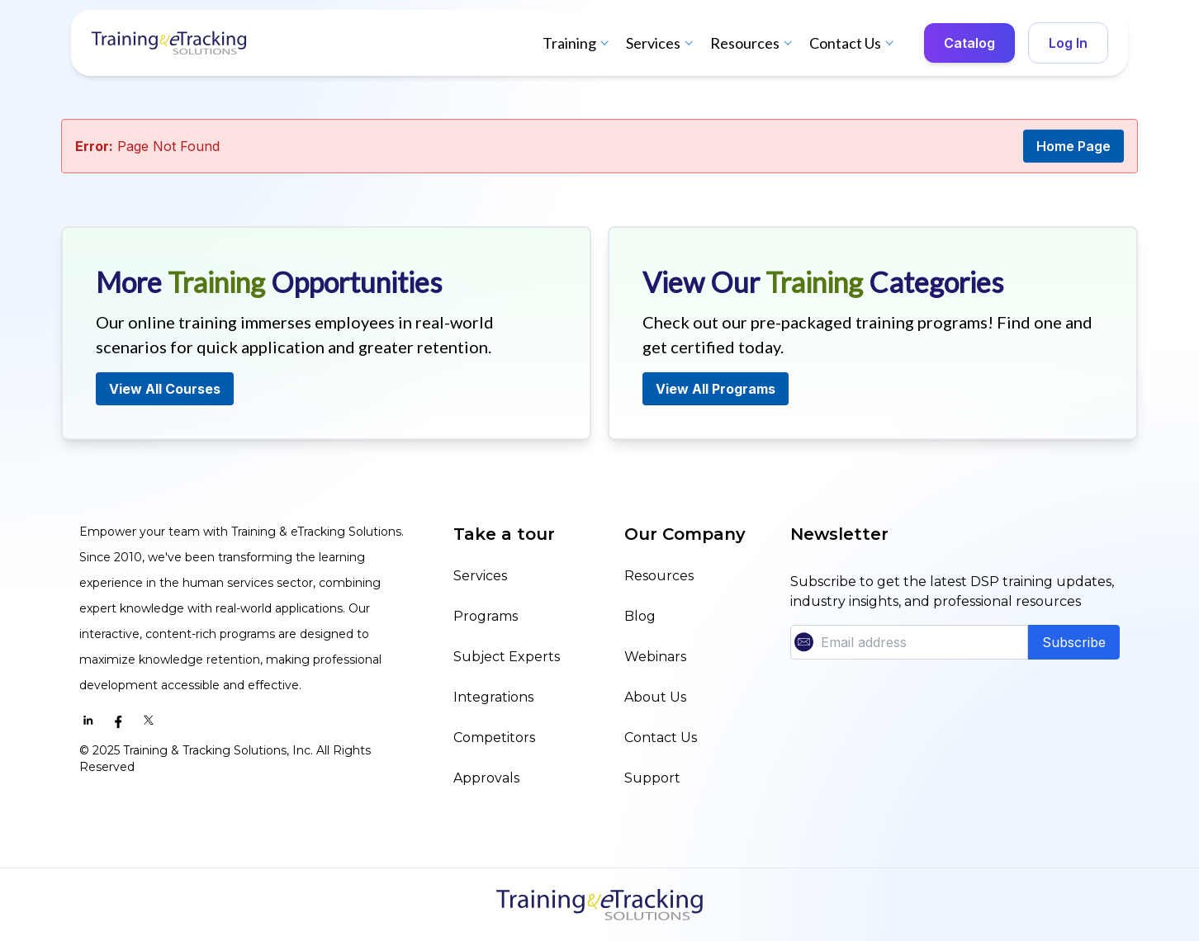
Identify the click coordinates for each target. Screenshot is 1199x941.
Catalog (969, 43)
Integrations (493, 697)
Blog (640, 616)
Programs (485, 616)
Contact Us (853, 43)
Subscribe (1074, 642)
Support (652, 778)
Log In (1068, 43)
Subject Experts (506, 656)
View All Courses (164, 389)
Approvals (486, 778)
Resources (753, 43)
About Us (655, 697)
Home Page (1073, 146)
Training (578, 43)
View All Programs (715, 389)
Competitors (494, 737)
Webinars (655, 656)
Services (661, 43)
